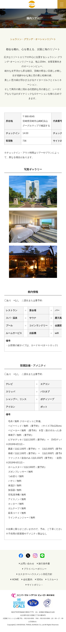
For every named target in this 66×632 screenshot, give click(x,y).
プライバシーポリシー (34, 569)
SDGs (39, 579)
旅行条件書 (43, 563)
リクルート (52, 579)
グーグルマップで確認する (36, 125)
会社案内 (27, 579)
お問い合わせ (26, 563)
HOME (14, 579)
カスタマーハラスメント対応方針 (34, 574)
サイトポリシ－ (34, 585)
